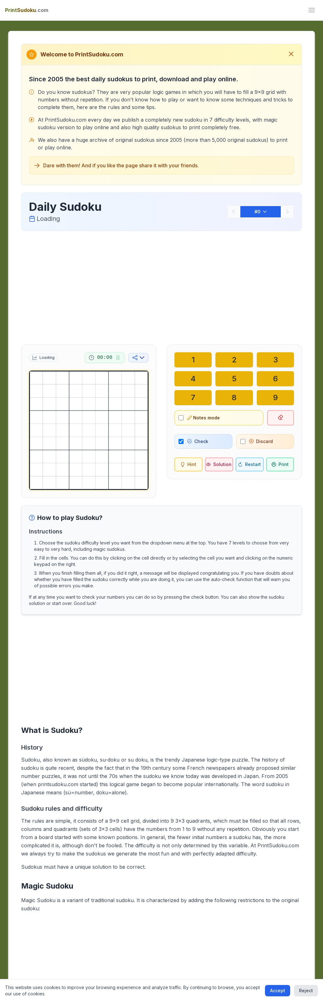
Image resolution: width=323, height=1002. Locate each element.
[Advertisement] (161, 286)
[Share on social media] (138, 357)
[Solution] (219, 464)
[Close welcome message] (291, 54)
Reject (306, 990)
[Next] (287, 211)
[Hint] (188, 464)
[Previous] (233, 211)
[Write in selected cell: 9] (275, 397)
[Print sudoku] (280, 464)
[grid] (89, 430)
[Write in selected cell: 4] (193, 378)
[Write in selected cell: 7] (193, 397)
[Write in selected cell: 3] (275, 359)
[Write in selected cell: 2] (234, 359)
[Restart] (250, 464)
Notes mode (203, 417)
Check (197, 441)
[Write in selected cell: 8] (234, 397)
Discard (261, 441)
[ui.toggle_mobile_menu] (311, 10)
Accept (277, 990)
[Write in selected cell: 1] (193, 359)
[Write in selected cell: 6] (275, 378)
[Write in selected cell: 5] (234, 378)
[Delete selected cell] (280, 417)
